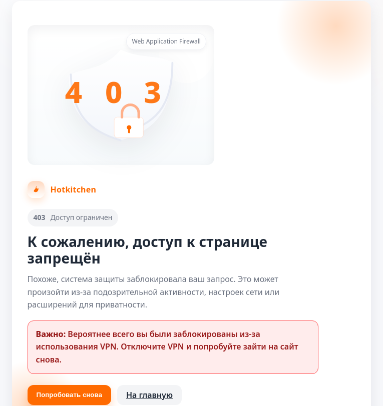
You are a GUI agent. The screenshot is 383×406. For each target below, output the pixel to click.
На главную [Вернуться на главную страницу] (149, 395)
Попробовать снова (69, 394)
